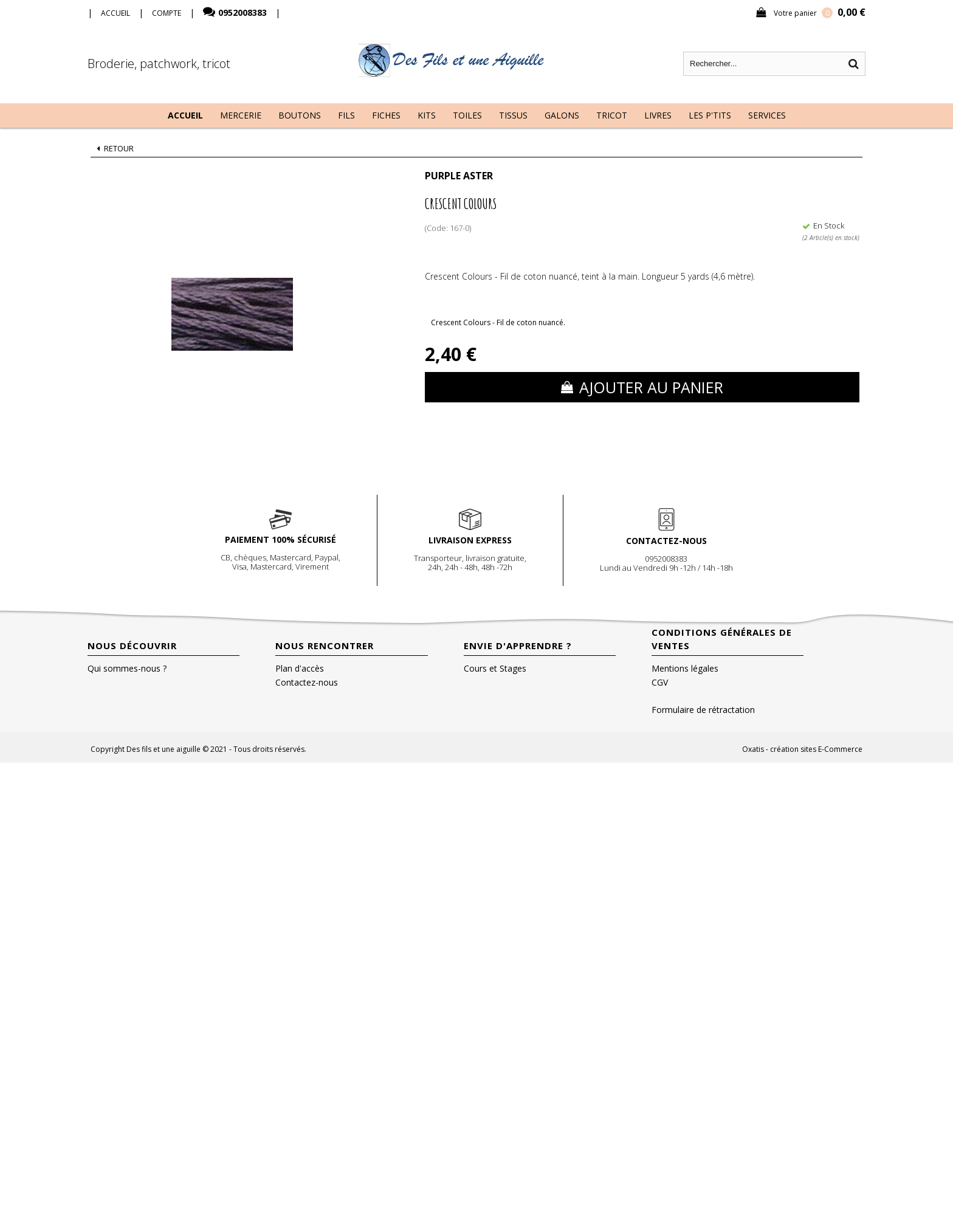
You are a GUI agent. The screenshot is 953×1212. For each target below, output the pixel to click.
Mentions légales (685, 668)
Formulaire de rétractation (703, 709)
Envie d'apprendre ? (518, 645)
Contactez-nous (306, 682)
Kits (427, 115)
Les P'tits (710, 115)
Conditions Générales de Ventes (722, 639)
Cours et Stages (495, 668)
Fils (346, 115)
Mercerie (240, 115)
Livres (658, 115)
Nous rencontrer (324, 645)
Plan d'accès (299, 668)
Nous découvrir (132, 645)
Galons (562, 115)
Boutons (299, 115)
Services (767, 115)
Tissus (513, 115)
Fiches (386, 115)
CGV (660, 682)
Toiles (467, 115)
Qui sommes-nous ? (127, 668)
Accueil (185, 115)
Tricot (611, 115)
